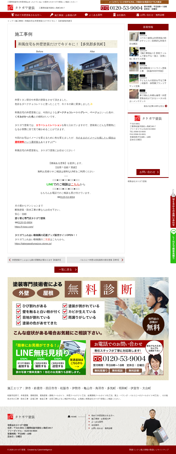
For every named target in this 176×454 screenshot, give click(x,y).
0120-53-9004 (67, 197)
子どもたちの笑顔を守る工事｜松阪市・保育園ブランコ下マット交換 (147, 83)
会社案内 (121, 15)
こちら (75, 184)
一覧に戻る (65, 269)
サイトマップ (163, 450)
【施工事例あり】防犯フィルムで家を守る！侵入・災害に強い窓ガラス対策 (147, 56)
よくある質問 (95, 15)
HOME (74, 417)
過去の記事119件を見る (154, 106)
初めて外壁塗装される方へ (28, 15)
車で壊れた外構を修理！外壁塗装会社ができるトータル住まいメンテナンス (147, 98)
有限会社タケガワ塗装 (137, 181)
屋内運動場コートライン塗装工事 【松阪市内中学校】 (153, 69)
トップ (10, 21)
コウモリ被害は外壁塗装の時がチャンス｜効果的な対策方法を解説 (147, 41)
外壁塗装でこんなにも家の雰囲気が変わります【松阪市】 (37, 260)
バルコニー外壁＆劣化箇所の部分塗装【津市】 (100, 260)
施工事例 (19, 21)
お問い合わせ (147, 172)
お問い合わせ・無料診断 (152, 15)
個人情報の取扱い (148, 450)
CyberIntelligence (44, 450)
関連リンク (134, 450)
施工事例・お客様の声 (65, 15)
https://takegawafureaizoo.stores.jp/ (33, 243)
